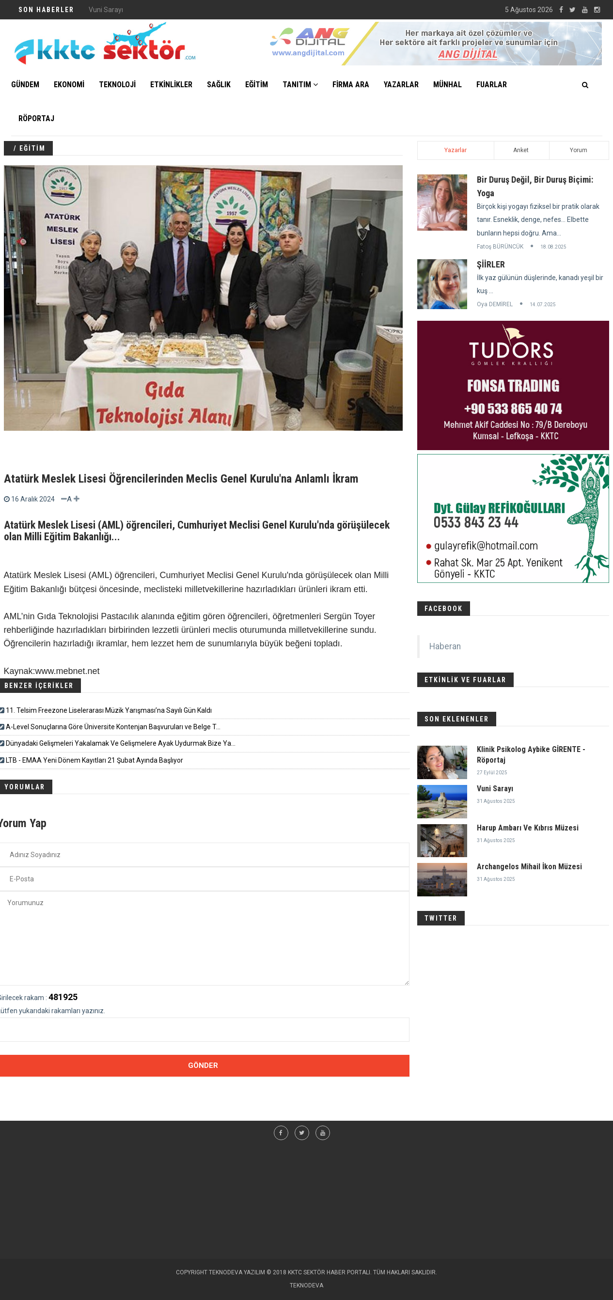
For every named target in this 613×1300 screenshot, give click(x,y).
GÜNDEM (25, 84)
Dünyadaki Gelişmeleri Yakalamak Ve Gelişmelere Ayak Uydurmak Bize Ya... (121, 743)
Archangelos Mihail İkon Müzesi (529, 866)
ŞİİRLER (491, 264)
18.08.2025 (553, 247)
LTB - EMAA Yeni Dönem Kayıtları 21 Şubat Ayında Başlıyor (94, 760)
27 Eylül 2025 (492, 772)
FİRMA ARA (350, 84)
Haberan (445, 646)
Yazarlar (455, 150)
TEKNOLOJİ (117, 84)
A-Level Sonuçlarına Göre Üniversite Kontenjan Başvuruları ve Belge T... (113, 727)
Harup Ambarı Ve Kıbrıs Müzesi (528, 827)
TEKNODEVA (306, 1285)
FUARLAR (491, 84)
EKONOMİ (69, 84)
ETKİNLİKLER (171, 84)
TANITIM (300, 84)
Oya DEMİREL (495, 304)
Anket (521, 150)
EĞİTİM (256, 84)
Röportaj (36, 118)
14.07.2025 (543, 304)
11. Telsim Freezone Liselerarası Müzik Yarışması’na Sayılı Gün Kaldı (109, 710)
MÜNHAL (447, 84)
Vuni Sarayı (495, 788)
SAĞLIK (219, 84)
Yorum (578, 150)
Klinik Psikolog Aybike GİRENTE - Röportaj (151, 10)
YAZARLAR (401, 84)
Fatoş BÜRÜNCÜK (500, 246)
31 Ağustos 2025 (496, 801)
